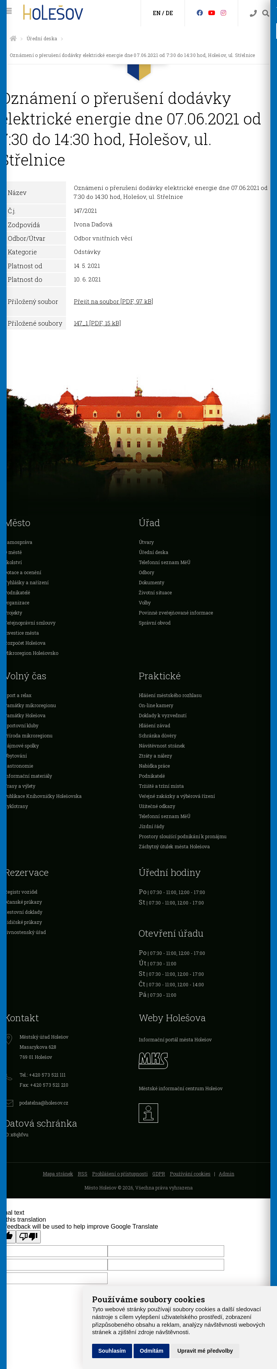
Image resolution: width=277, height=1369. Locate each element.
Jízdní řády (151, 826)
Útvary (146, 542)
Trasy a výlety (19, 786)
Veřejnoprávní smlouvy (30, 623)
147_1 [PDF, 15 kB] (97, 323)
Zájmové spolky (21, 745)
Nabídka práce (154, 766)
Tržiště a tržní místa (161, 786)
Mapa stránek (58, 1173)
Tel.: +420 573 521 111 (42, 1075)
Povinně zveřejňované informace (176, 612)
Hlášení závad (154, 725)
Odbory (146, 572)
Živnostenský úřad (25, 932)
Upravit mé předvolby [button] (205, 1351)
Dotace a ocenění (22, 572)
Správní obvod (155, 623)
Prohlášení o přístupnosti (120, 1173)
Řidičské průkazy (23, 922)
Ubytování (15, 756)
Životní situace (155, 592)
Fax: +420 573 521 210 (43, 1085)
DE (169, 13)
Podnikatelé (17, 592)
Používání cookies (190, 1173)
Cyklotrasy (16, 806)
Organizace (16, 602)
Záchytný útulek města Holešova (174, 846)
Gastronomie (18, 766)
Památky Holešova (24, 715)
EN (157, 13)
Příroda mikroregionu (28, 735)
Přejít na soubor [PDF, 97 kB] (113, 301)
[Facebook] (200, 13)
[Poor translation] (28, 1236)
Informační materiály (28, 776)
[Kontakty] (253, 13)
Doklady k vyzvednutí (162, 715)
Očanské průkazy (23, 902)
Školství (13, 562)
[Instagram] (223, 13)
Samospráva (18, 542)
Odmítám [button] (152, 1351)
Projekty (13, 612)
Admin (226, 1173)
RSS (82, 1173)
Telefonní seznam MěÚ (164, 562)
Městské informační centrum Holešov (181, 1088)
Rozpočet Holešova (24, 643)
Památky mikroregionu (30, 705)
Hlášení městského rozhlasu (170, 695)
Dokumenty (151, 582)
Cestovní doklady (23, 912)
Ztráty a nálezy (155, 756)
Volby (145, 602)
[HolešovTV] (211, 13)
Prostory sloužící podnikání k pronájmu (182, 836)
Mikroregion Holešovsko (31, 653)
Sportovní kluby (21, 725)
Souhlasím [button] (112, 1351)
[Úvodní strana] (13, 38)
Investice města (21, 633)
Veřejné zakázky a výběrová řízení (177, 796)
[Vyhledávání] (265, 13)
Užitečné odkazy (157, 806)
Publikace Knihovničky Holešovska (43, 796)
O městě (13, 552)
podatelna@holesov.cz (43, 1103)
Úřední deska (41, 38)
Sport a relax (17, 695)
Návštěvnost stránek (162, 745)
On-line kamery (156, 705)
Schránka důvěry (157, 735)
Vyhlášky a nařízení (26, 582)
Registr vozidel (20, 892)
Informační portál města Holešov (175, 1039)
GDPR (158, 1173)
